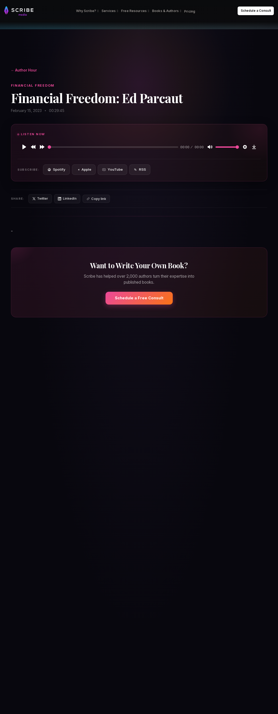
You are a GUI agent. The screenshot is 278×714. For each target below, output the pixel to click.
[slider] (113, 147)
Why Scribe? (87, 11)
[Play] (24, 147)
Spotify (56, 169)
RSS (140, 169)
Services (110, 11)
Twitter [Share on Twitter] (40, 198)
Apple (83, 169)
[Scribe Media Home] (18, 11)
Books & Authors (166, 11)
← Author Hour (24, 70)
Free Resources (135, 11)
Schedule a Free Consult (139, 297)
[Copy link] (96, 199)
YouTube (112, 169)
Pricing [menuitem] (189, 11)
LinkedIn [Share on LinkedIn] (67, 198)
